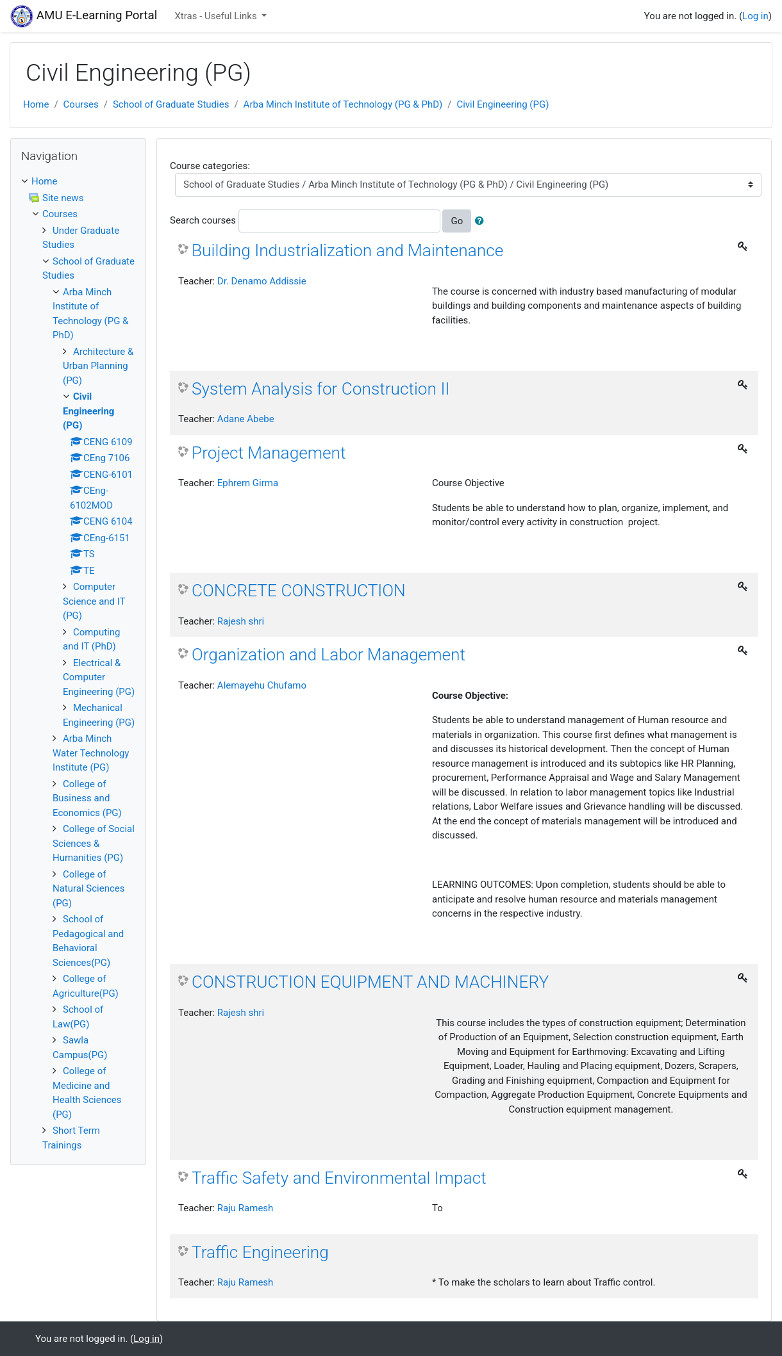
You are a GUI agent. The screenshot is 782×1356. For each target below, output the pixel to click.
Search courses (203, 220)
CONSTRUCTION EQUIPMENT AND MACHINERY (370, 982)
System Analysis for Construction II (320, 388)
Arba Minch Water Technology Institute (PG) (91, 753)
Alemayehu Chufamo (261, 685)
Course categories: (210, 166)
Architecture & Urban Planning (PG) (98, 366)
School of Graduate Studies (171, 104)
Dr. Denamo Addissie (261, 281)
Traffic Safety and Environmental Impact (339, 1178)
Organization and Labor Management (328, 654)
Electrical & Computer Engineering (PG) (99, 677)
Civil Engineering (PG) (502, 104)
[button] (482, 221)
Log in (755, 16)
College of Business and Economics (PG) (87, 798)
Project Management (269, 452)
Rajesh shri (240, 621)
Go (457, 221)
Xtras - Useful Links (216, 16)
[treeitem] (78, 181)
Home (36, 104)
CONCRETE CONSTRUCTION (299, 590)
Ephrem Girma (247, 483)
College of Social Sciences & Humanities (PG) (94, 843)
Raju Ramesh (245, 1208)
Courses (81, 104)
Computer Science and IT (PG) (94, 601)
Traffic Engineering (260, 1252)
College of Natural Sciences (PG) (89, 889)
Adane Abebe (245, 419)
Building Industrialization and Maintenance (347, 250)
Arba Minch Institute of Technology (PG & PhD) (343, 104)
